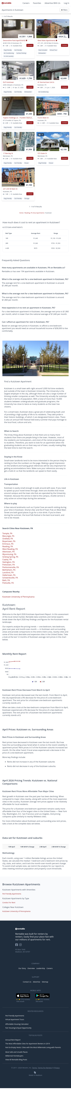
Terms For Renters (45, 1068)
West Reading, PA (10, 549)
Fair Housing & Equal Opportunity (18, 1028)
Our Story (22, 968)
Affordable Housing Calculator (17, 1024)
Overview (31, 968)
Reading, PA (7, 546)
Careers (26, 3)
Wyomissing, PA (9, 554)
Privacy (57, 1068)
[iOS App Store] (23, 997)
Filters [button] (64, 10)
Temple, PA (7, 533)
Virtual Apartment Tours (14, 1019)
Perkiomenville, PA (10, 567)
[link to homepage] (35, 929)
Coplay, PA (7, 559)
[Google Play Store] (42, 997)
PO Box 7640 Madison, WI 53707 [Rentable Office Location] (22, 950)
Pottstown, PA (8, 564)
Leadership (40, 968)
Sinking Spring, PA (10, 557)
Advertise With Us (52, 3)
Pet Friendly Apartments (11, 894)
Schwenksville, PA (10, 577)
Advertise (36, 982)
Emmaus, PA (7, 544)
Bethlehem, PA (8, 570)
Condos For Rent (8, 902)
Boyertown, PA (8, 541)
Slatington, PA (8, 562)
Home (21, 213)
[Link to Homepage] (6, 3)
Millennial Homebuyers (14, 1056)
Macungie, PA (8, 536)
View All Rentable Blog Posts (16, 1059)
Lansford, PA (8, 572)
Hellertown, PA (8, 575)
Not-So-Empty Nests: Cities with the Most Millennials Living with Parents (33, 1047)
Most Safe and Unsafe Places (16, 1052)
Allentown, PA (8, 551)
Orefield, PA (7, 538)
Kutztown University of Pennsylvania (18, 596)
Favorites (37, 3)
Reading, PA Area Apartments (34, 213)
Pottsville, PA (8, 583)
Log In (66, 3)
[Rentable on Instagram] (21, 945)
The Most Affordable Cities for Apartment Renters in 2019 (27, 1043)
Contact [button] (29, 45)
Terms (34, 1068)
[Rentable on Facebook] (17, 945)
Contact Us (27, 982)
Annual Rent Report (12, 1040)
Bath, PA (6, 580)
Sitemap (45, 982)
